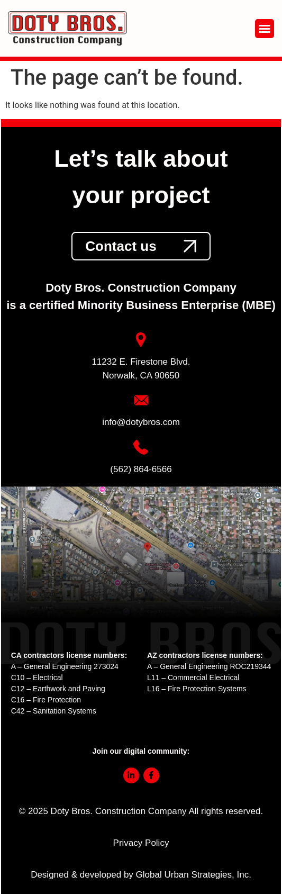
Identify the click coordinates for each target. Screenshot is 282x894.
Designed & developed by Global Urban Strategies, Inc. (141, 875)
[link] (140, 246)
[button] (264, 28)
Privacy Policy (141, 843)
